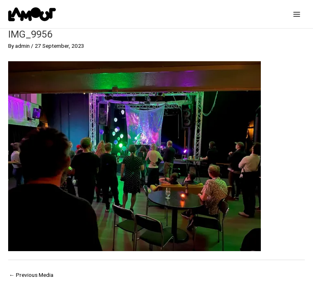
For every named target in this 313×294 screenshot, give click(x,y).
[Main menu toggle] (297, 14)
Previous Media (31, 275)
